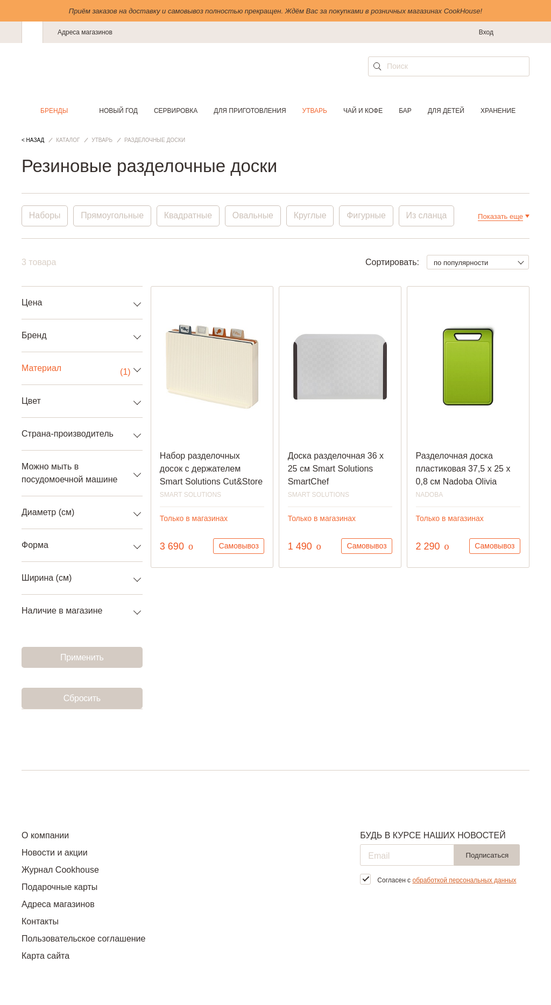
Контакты (40, 921)
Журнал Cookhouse (60, 869)
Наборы (45, 215)
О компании (45, 835)
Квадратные (189, 215)
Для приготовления (250, 111)
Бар (405, 111)
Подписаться (486, 855)
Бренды (54, 111)
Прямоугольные (113, 215)
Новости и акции (55, 852)
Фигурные (368, 215)
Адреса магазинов (85, 32)
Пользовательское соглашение (83, 938)
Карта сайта (45, 955)
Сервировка (175, 111)
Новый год (118, 111)
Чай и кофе (363, 111)
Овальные (254, 215)
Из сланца (428, 215)
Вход (486, 32)
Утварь (314, 111)
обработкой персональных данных (464, 880)
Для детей (446, 111)
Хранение (498, 111)
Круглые (311, 215)
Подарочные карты (59, 887)
